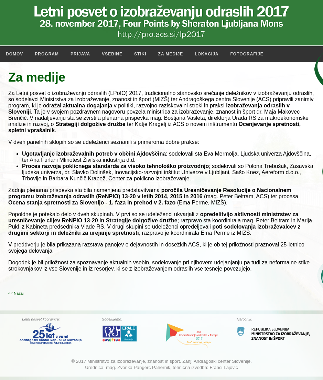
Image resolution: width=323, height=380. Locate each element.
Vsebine (112, 54)
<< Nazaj (15, 293)
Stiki (140, 54)
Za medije (170, 54)
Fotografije (246, 54)
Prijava (80, 54)
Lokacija (206, 54)
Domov (14, 54)
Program (47, 54)
